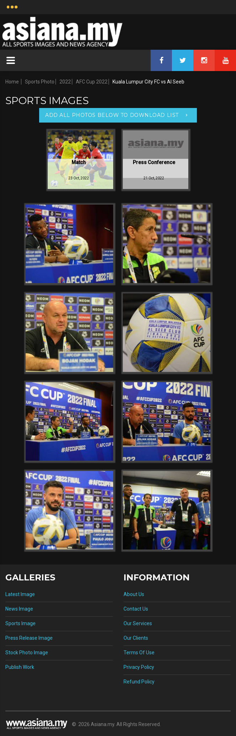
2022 (65, 82)
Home (12, 82)
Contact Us (136, 609)
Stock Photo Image (26, 652)
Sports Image (20, 623)
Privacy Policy (139, 667)
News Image (19, 609)
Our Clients (136, 638)
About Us (134, 594)
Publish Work (19, 667)
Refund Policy (139, 681)
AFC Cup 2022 (91, 82)
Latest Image (20, 594)
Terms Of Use (139, 652)
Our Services (138, 623)
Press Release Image (29, 638)
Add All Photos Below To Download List (112, 115)
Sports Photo (39, 82)
